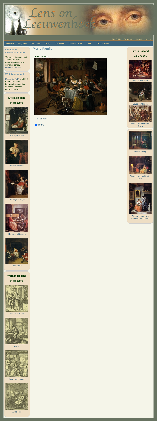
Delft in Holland (103, 43)
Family (47, 43)
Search (139, 39)
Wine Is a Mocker (140, 81)
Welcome (10, 43)
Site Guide (116, 39)
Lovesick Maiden (140, 104)
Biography (22, 43)
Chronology (36, 43)
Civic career (60, 43)
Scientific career (75, 43)
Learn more (42, 119)
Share (39, 125)
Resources (128, 39)
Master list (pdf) (12, 79)
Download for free (13, 67)
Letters (89, 43)
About (148, 39)
